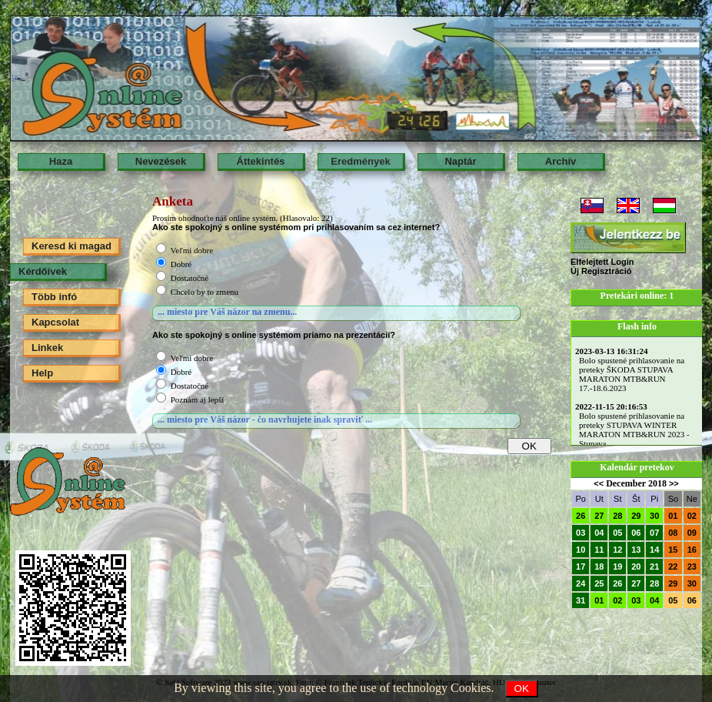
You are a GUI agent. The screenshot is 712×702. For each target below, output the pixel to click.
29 (635, 515)
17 (580, 566)
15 (672, 549)
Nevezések (161, 161)
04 (599, 532)
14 (654, 549)
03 (580, 532)
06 (635, 532)
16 (692, 549)
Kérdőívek (42, 271)
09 (692, 532)
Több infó (54, 297)
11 (599, 549)
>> (674, 483)
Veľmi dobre (192, 250)
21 (654, 566)
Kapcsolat (55, 322)
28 (617, 515)
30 (654, 515)
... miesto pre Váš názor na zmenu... (336, 313)
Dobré (181, 264)
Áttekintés (261, 161)
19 (617, 566)
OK (521, 688)
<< (599, 483)
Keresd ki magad (71, 246)
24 (580, 583)
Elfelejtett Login (602, 261)
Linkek (47, 347)
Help (42, 373)
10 (580, 549)
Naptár (460, 161)
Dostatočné (189, 277)
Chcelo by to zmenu (204, 291)
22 (672, 566)
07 (654, 532)
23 (692, 566)
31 (580, 600)
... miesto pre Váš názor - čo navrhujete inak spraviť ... (336, 421)
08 (672, 532)
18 (599, 566)
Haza (60, 161)
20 (635, 566)
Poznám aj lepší (198, 399)
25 (599, 583)
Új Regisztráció (601, 271)
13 (635, 549)
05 (617, 532)
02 (692, 515)
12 (617, 549)
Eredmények (360, 161)
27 (599, 515)
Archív (560, 161)
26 (580, 515)
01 (672, 515)
